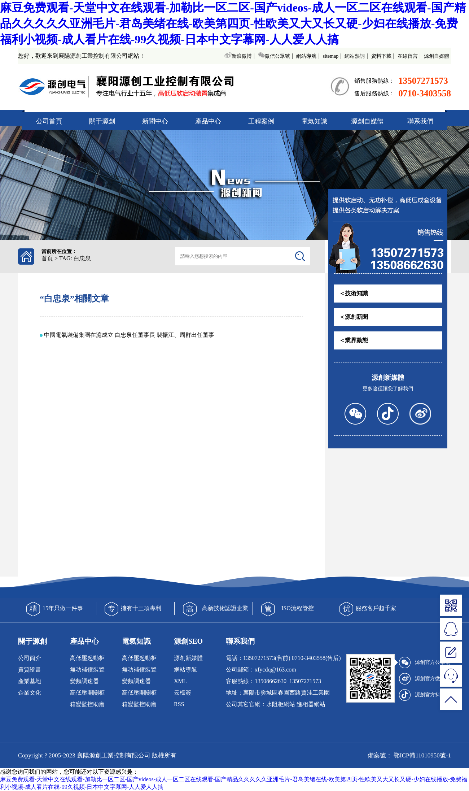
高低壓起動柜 (87, 658)
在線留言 (408, 56)
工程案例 (261, 121)
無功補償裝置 (87, 669)
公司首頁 (49, 121)
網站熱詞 (355, 56)
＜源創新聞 (353, 317)
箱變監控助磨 (87, 704)
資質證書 (29, 669)
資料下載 (381, 56)
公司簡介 (29, 658)
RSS (179, 704)
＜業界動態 (353, 340)
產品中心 (208, 121)
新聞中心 (155, 121)
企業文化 (29, 693)
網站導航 (306, 56)
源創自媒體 (436, 56)
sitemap (331, 56)
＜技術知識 (353, 293)
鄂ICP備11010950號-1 (421, 755)
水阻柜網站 (280, 704)
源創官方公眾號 (424, 662)
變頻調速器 (84, 681)
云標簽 (182, 693)
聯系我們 (420, 121)
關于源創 (102, 121)
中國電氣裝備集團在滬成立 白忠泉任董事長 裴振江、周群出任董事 (129, 335)
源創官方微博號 (424, 678)
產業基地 (29, 681)
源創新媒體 (188, 658)
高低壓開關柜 (87, 693)
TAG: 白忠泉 (75, 258)
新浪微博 (237, 56)
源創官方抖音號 (424, 695)
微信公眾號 (274, 56)
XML (180, 681)
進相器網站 (311, 704)
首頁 (47, 258)
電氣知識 (314, 121)
